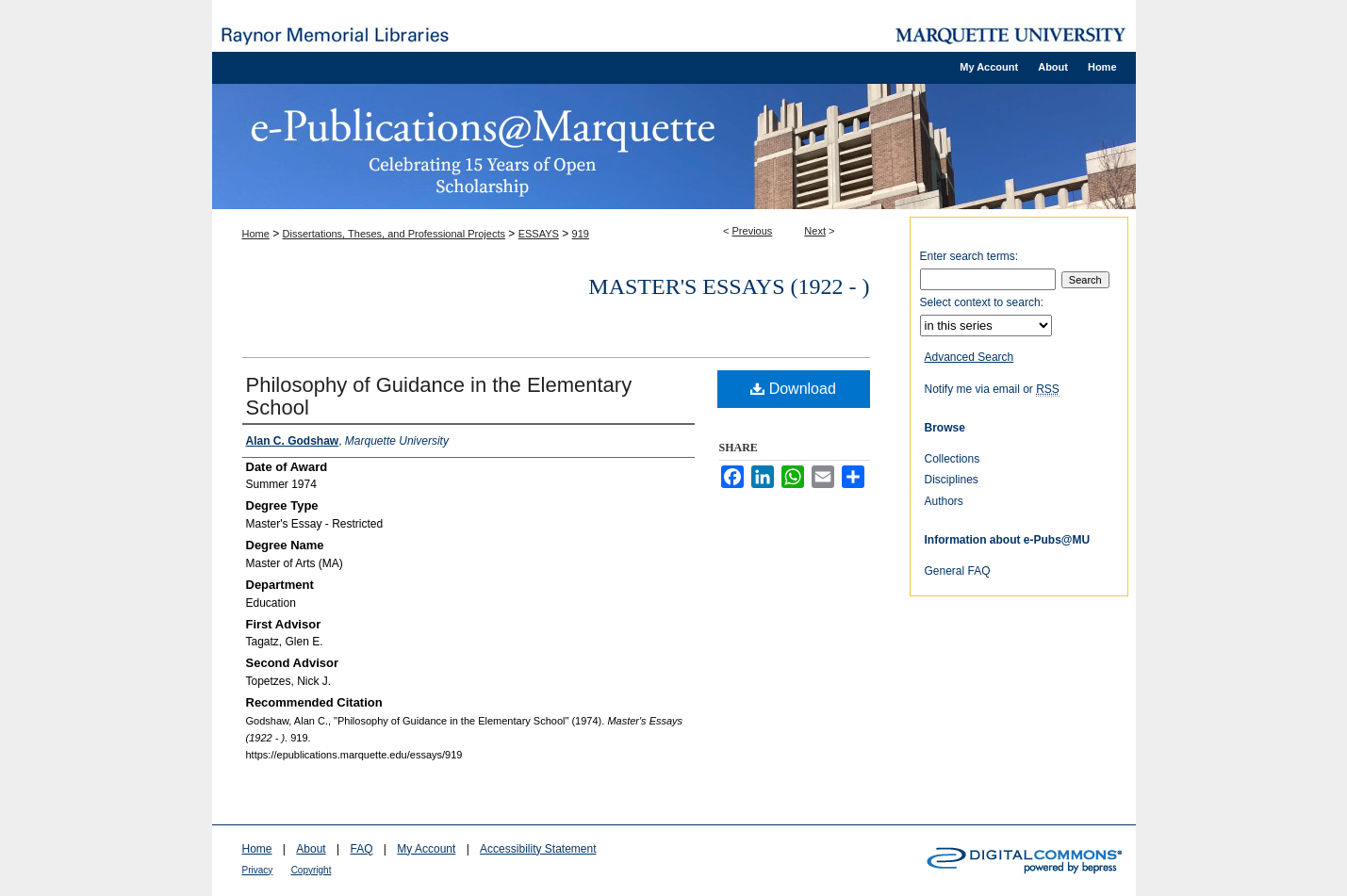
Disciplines (951, 479)
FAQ (361, 848)
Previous (752, 230)
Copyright (311, 870)
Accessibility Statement (538, 848)
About (310, 848)
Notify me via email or (992, 389)
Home (256, 233)
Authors (944, 501)
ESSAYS (538, 233)
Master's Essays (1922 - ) (728, 286)
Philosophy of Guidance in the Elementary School (439, 396)
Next (815, 230)
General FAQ (958, 571)
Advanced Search (969, 357)
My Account (426, 848)
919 (580, 233)
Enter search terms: (969, 256)
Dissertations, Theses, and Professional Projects (394, 233)
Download (793, 389)
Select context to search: (981, 302)
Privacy (257, 870)
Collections (952, 458)
